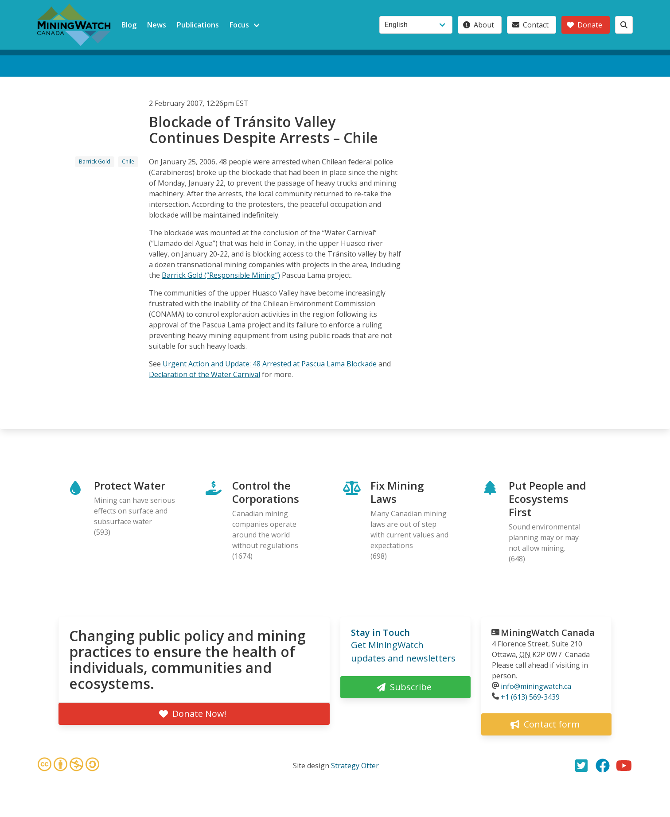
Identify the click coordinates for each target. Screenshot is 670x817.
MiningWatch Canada (548, 632)
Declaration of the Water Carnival (204, 374)
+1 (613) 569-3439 (530, 697)
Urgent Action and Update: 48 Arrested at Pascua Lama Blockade (270, 364)
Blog (128, 25)
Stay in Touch (380, 632)
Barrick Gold (94, 161)
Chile (128, 161)
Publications (198, 25)
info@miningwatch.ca (536, 686)
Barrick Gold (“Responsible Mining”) (221, 275)
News (156, 25)
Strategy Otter (355, 765)
